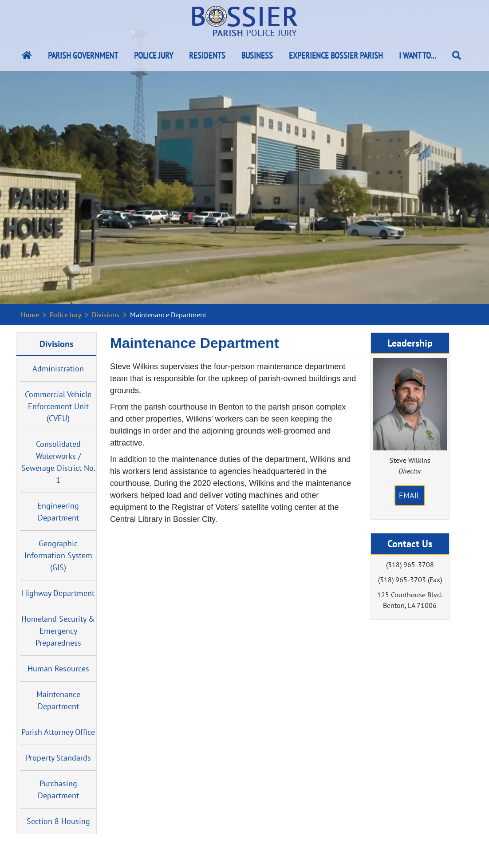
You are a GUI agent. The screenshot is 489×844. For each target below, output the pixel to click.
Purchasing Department (58, 789)
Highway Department (58, 593)
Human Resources (58, 668)
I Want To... (417, 55)
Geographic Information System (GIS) (58, 555)
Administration (58, 368)
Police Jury (153, 55)
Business (257, 55)
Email (410, 495)
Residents (207, 55)
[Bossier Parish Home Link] (27, 55)
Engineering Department (58, 512)
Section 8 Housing (58, 821)
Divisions (105, 314)
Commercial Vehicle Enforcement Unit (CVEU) (58, 406)
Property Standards (58, 758)
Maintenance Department (58, 700)
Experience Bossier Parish (336, 55)
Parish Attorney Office (58, 732)
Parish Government (83, 55)
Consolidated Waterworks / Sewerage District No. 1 (58, 462)
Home (30, 314)
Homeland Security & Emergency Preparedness (58, 631)
